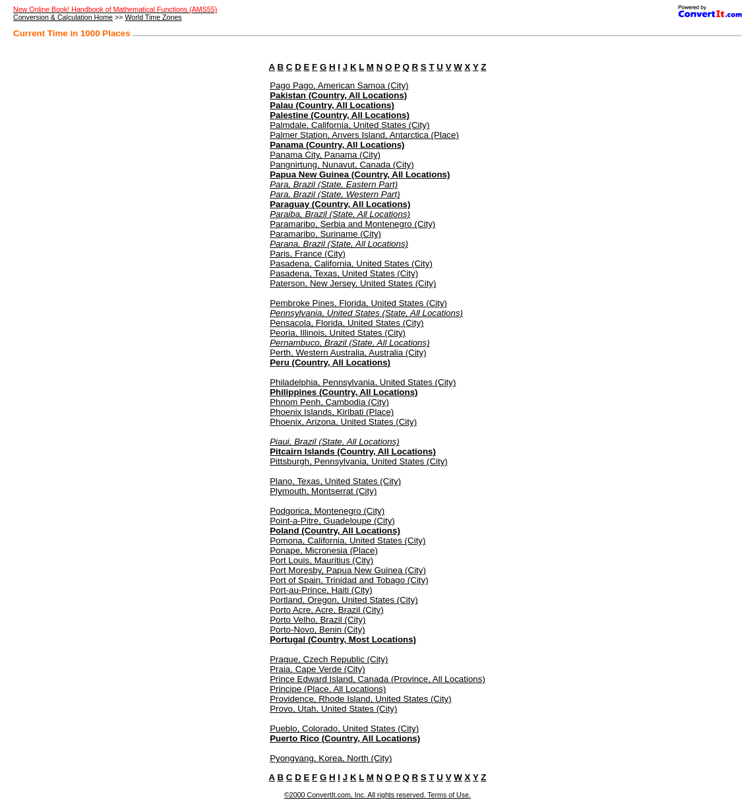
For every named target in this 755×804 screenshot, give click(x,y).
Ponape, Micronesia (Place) (324, 550)
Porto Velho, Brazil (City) (317, 620)
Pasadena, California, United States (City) (351, 263)
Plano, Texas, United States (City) (335, 481)
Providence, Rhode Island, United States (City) (361, 699)
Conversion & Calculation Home (63, 17)
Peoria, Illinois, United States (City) (338, 333)
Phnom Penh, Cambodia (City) (329, 402)
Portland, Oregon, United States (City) (343, 600)
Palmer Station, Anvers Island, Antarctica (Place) (364, 135)
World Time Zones (153, 17)
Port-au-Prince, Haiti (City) (321, 590)
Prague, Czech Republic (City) (329, 659)
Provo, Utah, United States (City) (333, 709)
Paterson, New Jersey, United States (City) (353, 283)
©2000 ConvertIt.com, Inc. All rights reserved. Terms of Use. (377, 795)
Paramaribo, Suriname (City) (325, 234)
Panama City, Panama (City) (325, 155)
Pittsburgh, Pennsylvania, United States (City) (359, 461)
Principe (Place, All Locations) (328, 689)
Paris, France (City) (308, 254)
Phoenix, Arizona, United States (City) (343, 422)
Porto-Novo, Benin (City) (317, 629)
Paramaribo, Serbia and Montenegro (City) (352, 224)
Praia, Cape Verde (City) (317, 669)
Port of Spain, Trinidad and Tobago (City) (349, 580)
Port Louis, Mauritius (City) (321, 560)
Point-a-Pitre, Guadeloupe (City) (332, 521)
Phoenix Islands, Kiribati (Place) (332, 412)
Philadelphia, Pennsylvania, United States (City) (363, 382)
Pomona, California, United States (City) (347, 540)
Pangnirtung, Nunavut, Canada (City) (342, 165)
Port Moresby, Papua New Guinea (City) (348, 570)
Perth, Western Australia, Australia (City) (348, 352)
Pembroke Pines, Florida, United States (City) (358, 303)
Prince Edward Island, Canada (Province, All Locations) (377, 679)
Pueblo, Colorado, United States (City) (344, 728)
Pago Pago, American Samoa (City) (339, 85)
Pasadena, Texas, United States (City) (344, 273)
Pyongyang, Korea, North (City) (331, 758)
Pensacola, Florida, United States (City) (346, 323)
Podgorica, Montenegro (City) (327, 511)
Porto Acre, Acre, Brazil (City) (327, 610)
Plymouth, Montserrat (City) (323, 491)
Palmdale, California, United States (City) (349, 125)
